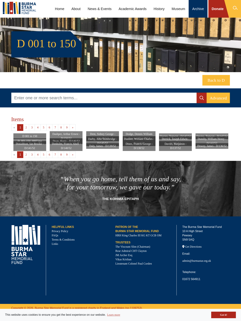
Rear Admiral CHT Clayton (131, 250)
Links (55, 243)
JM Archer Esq (123, 255)
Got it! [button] (223, 314)
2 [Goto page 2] (26, 127)
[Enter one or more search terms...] (104, 98)
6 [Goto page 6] (49, 127)
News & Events (100, 9)
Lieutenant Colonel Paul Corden (133, 263)
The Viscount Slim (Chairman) (132, 246)
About (76, 9)
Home (59, 9)
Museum (178, 9)
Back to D (216, 80)
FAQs (55, 235)
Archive (198, 9)
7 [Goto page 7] (55, 127)
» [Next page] (72, 127)
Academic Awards (133, 9)
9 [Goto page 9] (67, 127)
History (159, 9)
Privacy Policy (60, 231)
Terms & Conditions (63, 239)
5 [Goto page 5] (43, 127)
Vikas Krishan (123, 259)
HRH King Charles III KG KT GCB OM (138, 235)
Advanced (218, 98)
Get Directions (192, 246)
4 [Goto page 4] (37, 127)
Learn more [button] (113, 314)
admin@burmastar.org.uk (196, 260)
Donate (218, 9)
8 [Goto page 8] (61, 127)
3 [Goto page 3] (32, 127)
